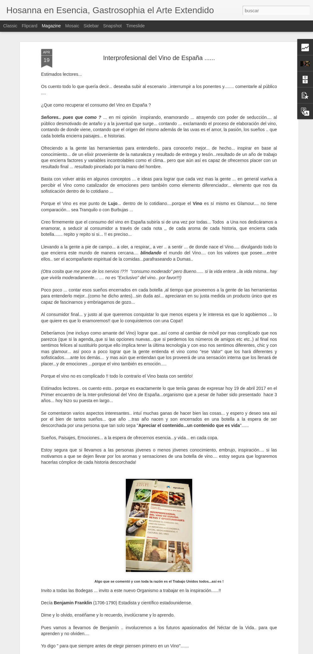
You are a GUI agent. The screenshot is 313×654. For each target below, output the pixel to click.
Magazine (51, 25)
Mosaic (72, 25)
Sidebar (91, 25)
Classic (10, 25)
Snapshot (112, 25)
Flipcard (29, 25)
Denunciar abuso (202, 650)
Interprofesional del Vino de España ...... (159, 43)
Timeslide (135, 25)
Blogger (181, 650)
